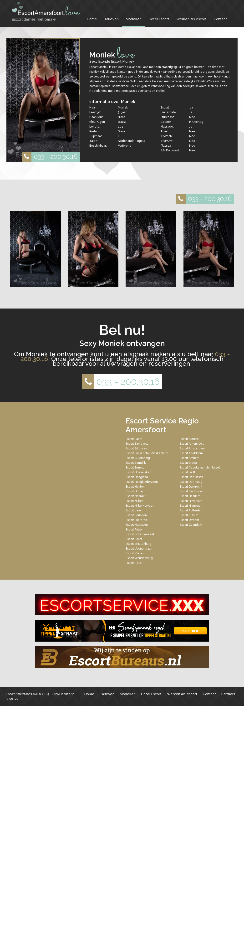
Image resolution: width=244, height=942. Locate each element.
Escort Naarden (136, 496)
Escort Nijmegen (191, 505)
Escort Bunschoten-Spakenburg (147, 453)
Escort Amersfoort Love (22, 694)
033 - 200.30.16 (49, 157)
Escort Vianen (135, 553)
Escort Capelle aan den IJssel (200, 467)
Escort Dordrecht (191, 486)
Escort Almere (189, 439)
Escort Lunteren (136, 520)
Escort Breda (188, 462)
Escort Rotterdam (191, 510)
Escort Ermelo (135, 467)
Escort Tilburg (189, 515)
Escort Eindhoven (191, 491)
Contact (220, 19)
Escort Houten (135, 486)
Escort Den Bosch (191, 477)
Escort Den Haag (191, 482)
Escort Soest (134, 539)
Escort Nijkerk (135, 501)
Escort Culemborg (138, 458)
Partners (228, 694)
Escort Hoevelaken (138, 472)
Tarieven (111, 19)
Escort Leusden (136, 515)
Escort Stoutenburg (138, 544)
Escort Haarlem (190, 496)
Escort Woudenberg (139, 558)
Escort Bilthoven (136, 448)
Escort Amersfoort (192, 443)
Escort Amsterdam (192, 448)
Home (92, 19)
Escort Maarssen (137, 524)
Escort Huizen (135, 491)
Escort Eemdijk (136, 462)
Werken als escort (191, 19)
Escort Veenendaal (138, 548)
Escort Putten (134, 529)
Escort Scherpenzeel (140, 534)
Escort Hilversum (191, 501)
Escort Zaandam (191, 524)
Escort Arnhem (189, 458)
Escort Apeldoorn (191, 453)
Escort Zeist (134, 563)
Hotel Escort (159, 19)
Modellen (134, 19)
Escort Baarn (134, 439)
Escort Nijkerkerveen (140, 505)
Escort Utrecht (189, 520)
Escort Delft (187, 472)
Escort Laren (134, 510)
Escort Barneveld (137, 443)
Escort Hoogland (137, 477)
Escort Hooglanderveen (142, 482)
